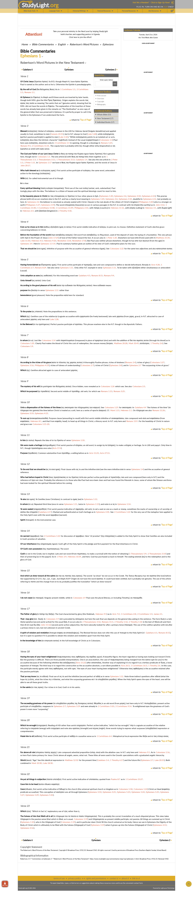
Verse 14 (24, 530)
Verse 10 (24, 402)
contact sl (113, 878)
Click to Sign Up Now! (160, 2)
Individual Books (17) (105, 122)
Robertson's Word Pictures (84, 44)
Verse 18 (24, 651)
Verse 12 (24, 464)
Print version (101, 96)
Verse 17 (24, 608)
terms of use (59, 878)
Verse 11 (24, 435)
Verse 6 (24, 306)
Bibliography (101, 104)
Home (24, 44)
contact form (138, 883)
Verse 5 (24, 259)
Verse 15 (24, 570)
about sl (125, 878)
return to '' (81, 119)
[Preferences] (172, 11)
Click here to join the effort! (80, 37)
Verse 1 (24, 76)
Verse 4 (24, 221)
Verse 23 (24, 806)
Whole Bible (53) (104, 114)
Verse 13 (24, 494)
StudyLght (35, 5)
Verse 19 (24, 698)
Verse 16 (24, 592)
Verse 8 (24, 357)
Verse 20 (24, 720)
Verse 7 (24, 335)
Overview (100, 99)
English (62, 44)
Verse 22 (24, 774)
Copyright (100, 101)
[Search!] (115, 83)
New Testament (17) (105, 118)
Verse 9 (24, 381)
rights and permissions (96, 878)
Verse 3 (24, 126)
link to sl (136, 878)
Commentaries (43, 44)
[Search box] (103, 83)
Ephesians (108, 44)
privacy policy (74, 878)
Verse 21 (24, 747)
